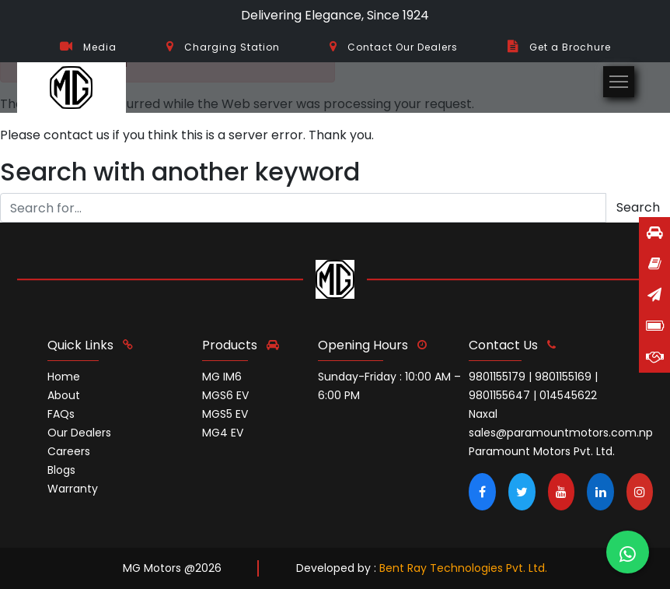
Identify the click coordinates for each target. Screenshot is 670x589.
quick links (90, 345)
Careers (68, 451)
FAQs (61, 414)
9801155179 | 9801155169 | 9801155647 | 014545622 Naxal (533, 395)
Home (63, 376)
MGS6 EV (225, 395)
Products (240, 345)
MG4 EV (222, 432)
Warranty (72, 488)
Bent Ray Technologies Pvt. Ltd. (463, 568)
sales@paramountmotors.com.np (561, 432)
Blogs (61, 470)
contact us (512, 345)
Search (638, 207)
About (63, 395)
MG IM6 (222, 376)
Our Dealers (79, 432)
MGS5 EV (225, 414)
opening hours (372, 345)
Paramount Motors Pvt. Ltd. (542, 451)
